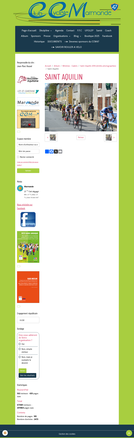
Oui (23, 344)
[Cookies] (5, 433)
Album (24, 36)
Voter (22, 371)
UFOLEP (89, 30)
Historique (39, 41)
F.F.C (79, 30)
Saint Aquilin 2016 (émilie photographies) (98, 66)
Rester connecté (27, 157)
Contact (70, 30)
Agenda (59, 30)
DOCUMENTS (55, 41)
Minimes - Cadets (70, 66)
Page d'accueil (29, 30)
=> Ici (22, 320)
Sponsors (36, 36)
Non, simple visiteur (27, 351)
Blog (76, 36)
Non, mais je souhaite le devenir (27, 360)
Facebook (107, 36)
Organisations (60, 36)
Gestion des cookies (67, 434)
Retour (81, 137)
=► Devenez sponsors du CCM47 (82, 41)
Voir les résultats (27, 376)
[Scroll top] (129, 433)
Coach (108, 30)
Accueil (48, 66)
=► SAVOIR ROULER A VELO (66, 47)
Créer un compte (23, 162)
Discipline (44, 30)
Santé (99, 30)
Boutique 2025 (92, 36)
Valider (28, 171)
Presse (47, 36)
